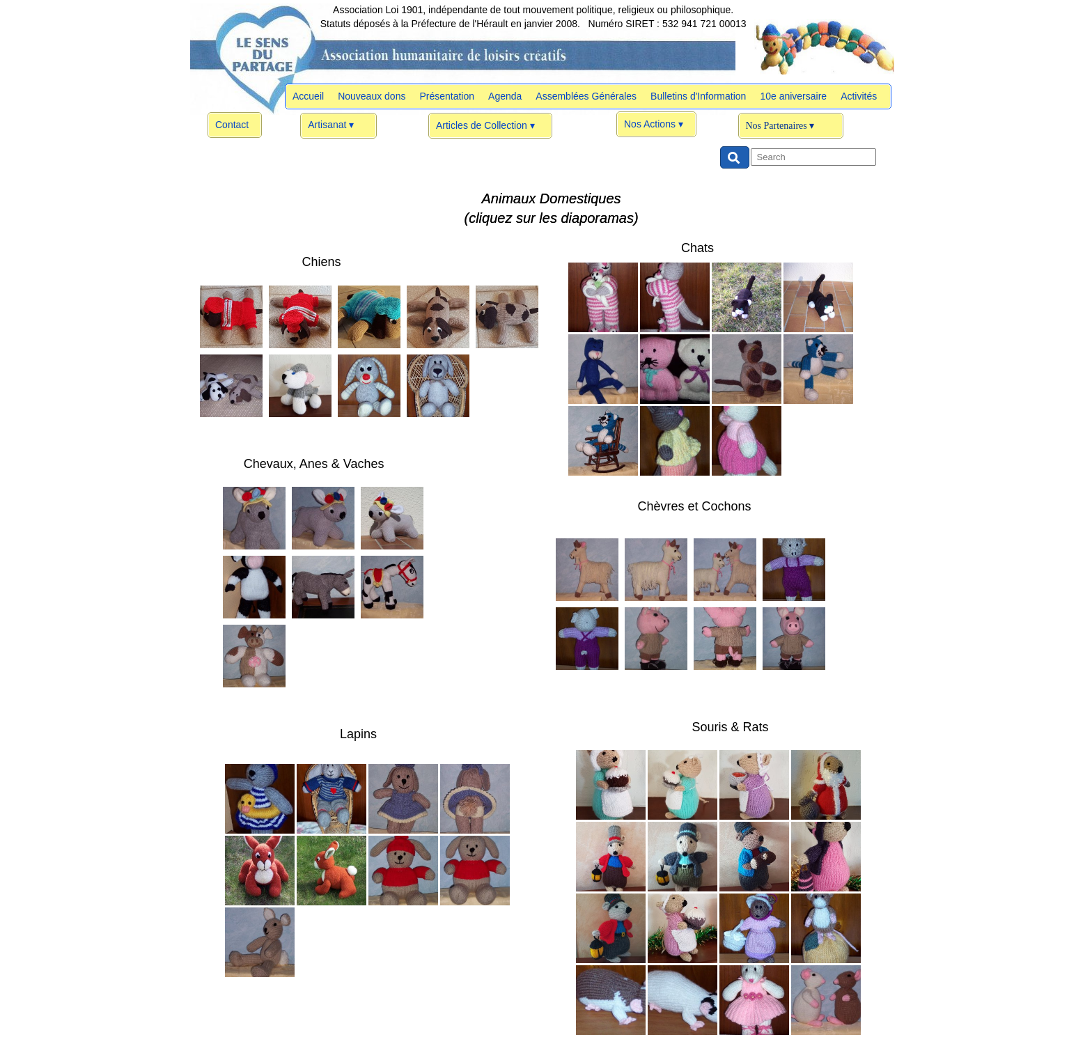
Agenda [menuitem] (505, 96)
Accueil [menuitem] (308, 96)
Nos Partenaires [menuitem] (780, 126)
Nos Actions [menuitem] (653, 125)
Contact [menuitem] (232, 124)
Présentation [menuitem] (446, 96)
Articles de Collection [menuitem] (485, 126)
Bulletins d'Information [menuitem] (698, 96)
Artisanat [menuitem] (331, 125)
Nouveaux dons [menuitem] (371, 96)
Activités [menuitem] (859, 96)
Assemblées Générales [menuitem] (586, 96)
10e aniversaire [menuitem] (793, 96)
